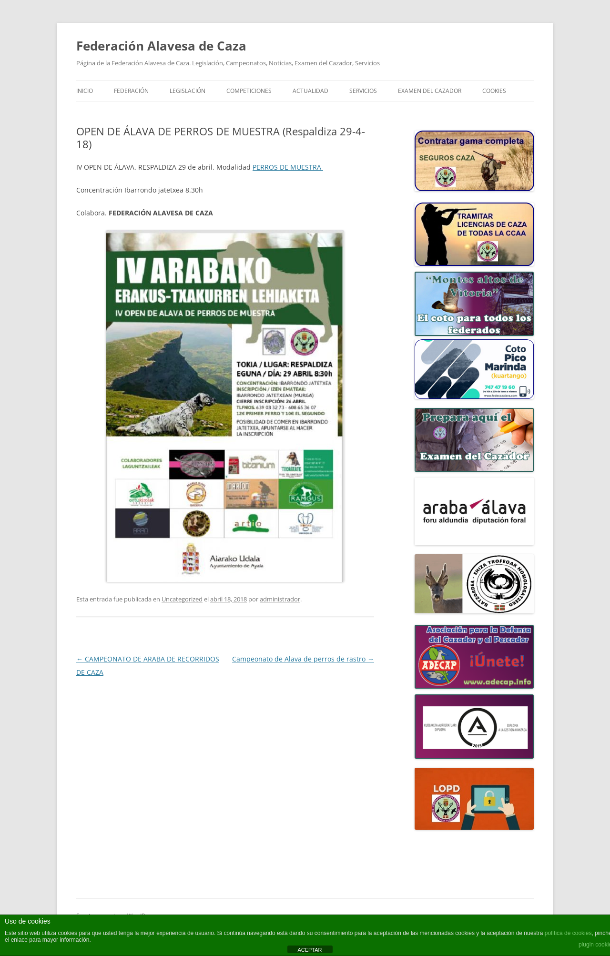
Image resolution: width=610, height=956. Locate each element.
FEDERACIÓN (131, 91)
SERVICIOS (363, 91)
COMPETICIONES (249, 91)
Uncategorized (182, 599)
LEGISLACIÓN (187, 91)
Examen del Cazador (429, 91)
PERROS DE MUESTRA (288, 167)
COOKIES (494, 91)
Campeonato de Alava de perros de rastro (303, 658)
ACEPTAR (309, 950)
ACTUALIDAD (310, 91)
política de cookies (568, 933)
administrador (280, 599)
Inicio (84, 91)
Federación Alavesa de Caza (161, 45)
